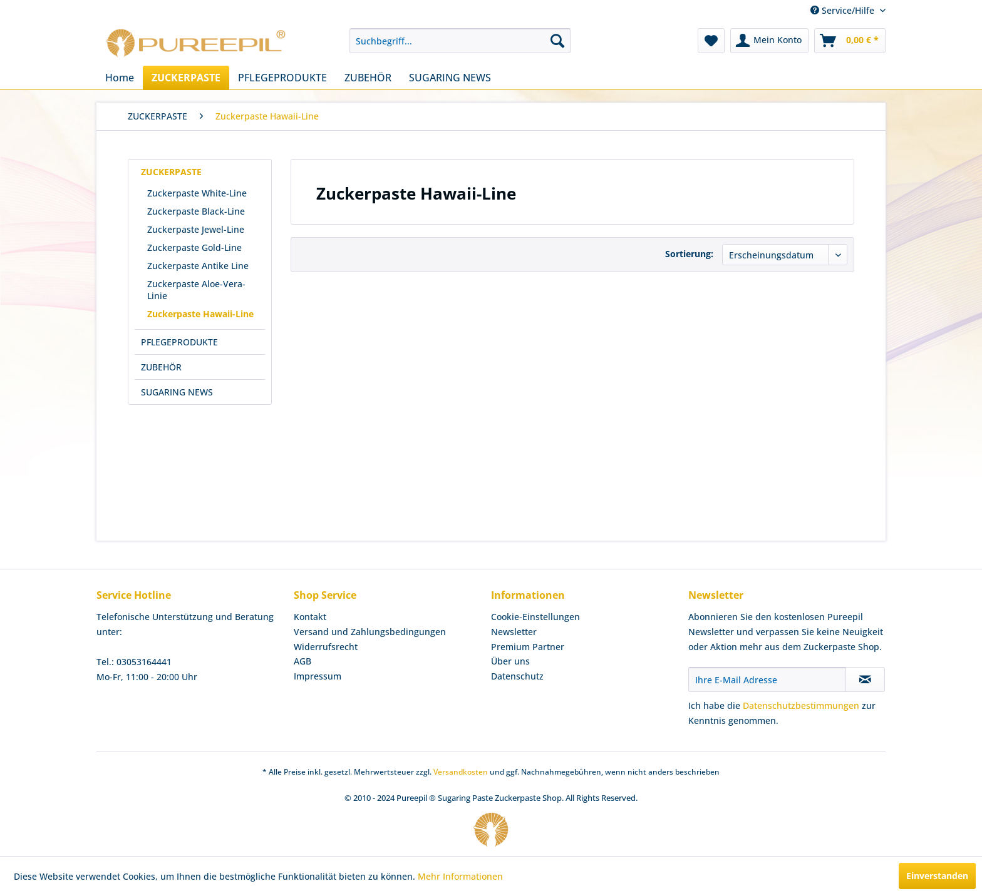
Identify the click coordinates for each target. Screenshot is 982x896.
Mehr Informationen (460, 876)
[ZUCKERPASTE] (186, 77)
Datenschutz (517, 676)
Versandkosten (460, 771)
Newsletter (514, 632)
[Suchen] (557, 40)
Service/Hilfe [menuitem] (843, 10)
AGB (302, 661)
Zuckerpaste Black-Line (196, 211)
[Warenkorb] (850, 40)
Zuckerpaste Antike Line (198, 266)
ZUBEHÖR (161, 367)
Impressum (317, 676)
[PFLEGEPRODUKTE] (282, 77)
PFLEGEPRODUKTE (179, 342)
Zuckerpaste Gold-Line (194, 247)
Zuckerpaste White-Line (197, 193)
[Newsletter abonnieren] (865, 679)
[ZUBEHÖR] (368, 77)
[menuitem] (460, 40)
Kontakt (310, 617)
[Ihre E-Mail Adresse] (767, 679)
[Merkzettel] (711, 40)
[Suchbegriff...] (460, 40)
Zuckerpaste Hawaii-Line (200, 314)
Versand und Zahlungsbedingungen (370, 632)
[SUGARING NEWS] (450, 77)
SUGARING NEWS (177, 392)
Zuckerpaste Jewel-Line (195, 229)
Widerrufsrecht (326, 647)
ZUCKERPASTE (171, 172)
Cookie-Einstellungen (535, 617)
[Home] (119, 77)
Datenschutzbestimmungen (801, 705)
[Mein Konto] (769, 40)
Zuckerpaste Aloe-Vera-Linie (196, 290)
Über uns (510, 661)
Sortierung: (689, 254)
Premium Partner (527, 647)
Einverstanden (937, 876)
